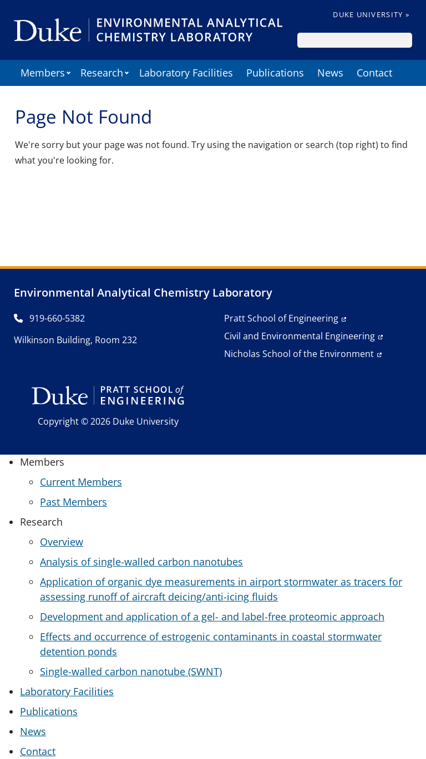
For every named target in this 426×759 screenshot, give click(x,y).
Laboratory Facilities (186, 72)
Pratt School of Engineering (281, 318)
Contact (374, 72)
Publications (275, 72)
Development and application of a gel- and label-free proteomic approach (212, 616)
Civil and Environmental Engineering (299, 336)
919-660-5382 (49, 318)
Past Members (73, 501)
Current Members (81, 481)
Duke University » (371, 14)
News (330, 72)
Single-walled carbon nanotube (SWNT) (131, 671)
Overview (61, 541)
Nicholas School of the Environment (299, 354)
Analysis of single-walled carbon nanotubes (141, 561)
